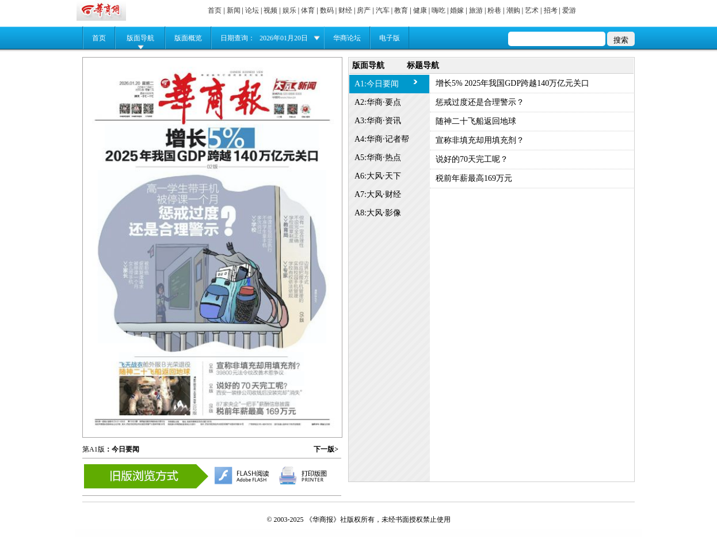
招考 (551, 10)
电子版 (389, 38)
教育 (401, 10)
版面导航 (140, 38)
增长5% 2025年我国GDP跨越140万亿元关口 (512, 83)
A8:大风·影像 (377, 212)
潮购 (513, 10)
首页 (215, 10)
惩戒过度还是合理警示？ (480, 102)
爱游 (569, 10)
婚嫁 (457, 10)
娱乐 (289, 10)
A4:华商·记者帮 (381, 139)
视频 (270, 10)
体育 (308, 10)
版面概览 (188, 38)
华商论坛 (347, 38)
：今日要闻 (122, 449)
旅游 (476, 10)
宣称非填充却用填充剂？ (480, 140)
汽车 (383, 10)
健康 (420, 10)
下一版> (326, 449)
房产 (364, 10)
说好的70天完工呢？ (472, 159)
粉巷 (494, 10)
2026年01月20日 (284, 38)
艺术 (532, 10)
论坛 (252, 10)
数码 (327, 10)
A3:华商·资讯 (377, 120)
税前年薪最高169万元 (474, 178)
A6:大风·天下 (377, 176)
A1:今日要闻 (376, 83)
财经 (345, 10)
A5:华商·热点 (377, 157)
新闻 (234, 10)
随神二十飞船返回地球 (476, 121)
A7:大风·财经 (377, 194)
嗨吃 (438, 10)
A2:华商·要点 (377, 102)
